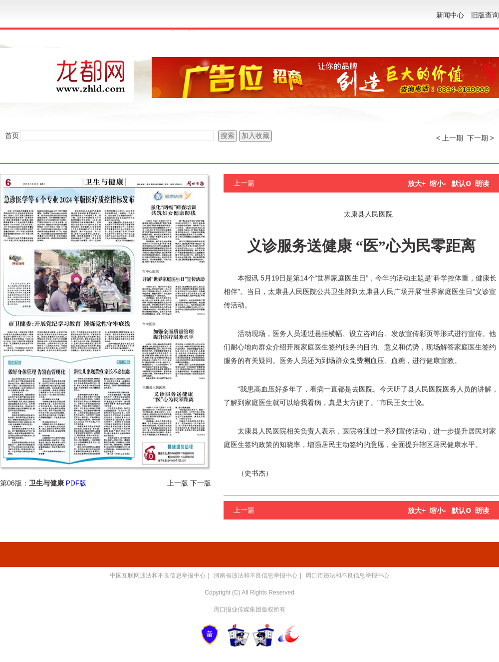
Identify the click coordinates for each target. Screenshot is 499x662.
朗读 (482, 184)
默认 (461, 184)
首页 (12, 136)
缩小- (438, 184)
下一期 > (480, 138)
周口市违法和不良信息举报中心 (347, 575)
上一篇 (244, 183)
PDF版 (75, 483)
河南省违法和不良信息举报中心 (255, 575)
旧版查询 (485, 15)
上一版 (177, 483)
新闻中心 (450, 15)
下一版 (200, 483)
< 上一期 (449, 138)
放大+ (417, 184)
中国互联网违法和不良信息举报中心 (158, 575)
